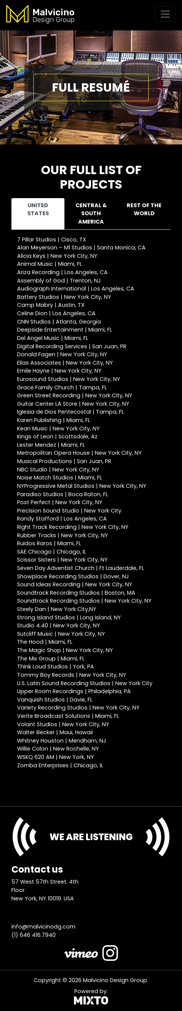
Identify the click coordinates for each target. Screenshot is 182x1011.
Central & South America (91, 213)
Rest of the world (144, 209)
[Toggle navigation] (165, 14)
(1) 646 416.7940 (33, 935)
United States (38, 209)
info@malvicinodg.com (43, 926)
